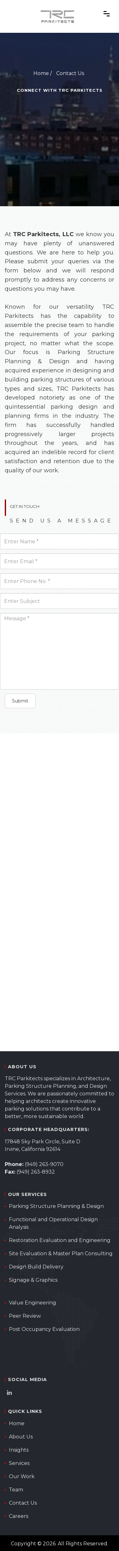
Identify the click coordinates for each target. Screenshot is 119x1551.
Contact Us (70, 73)
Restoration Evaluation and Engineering (59, 1240)
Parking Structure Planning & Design (56, 1206)
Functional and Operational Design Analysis (53, 1223)
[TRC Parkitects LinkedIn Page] (11, 1393)
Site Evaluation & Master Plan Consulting (61, 1254)
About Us (21, 1437)
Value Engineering (32, 1303)
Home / (42, 73)
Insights (19, 1450)
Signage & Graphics (33, 1280)
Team (16, 1490)
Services (19, 1463)
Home (16, 1423)
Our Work (22, 1476)
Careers (18, 1516)
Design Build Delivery (36, 1267)
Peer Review (25, 1316)
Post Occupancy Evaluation (44, 1329)
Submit (20, 701)
